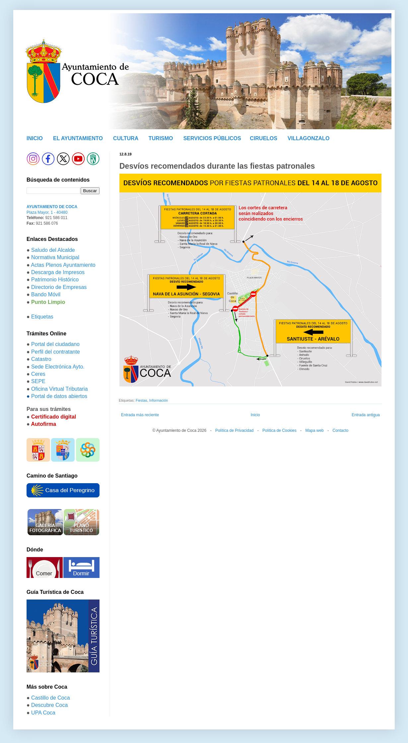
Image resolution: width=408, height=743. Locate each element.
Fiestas (141, 400)
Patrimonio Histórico (55, 279)
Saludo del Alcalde (53, 250)
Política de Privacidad (234, 430)
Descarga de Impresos (58, 272)
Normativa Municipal (55, 257)
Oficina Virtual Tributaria (59, 389)
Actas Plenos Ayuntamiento (63, 265)
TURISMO (161, 138)
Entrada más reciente (140, 415)
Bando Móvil (45, 294)
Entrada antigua (366, 415)
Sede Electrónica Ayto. (58, 367)
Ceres (38, 374)
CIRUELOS (263, 138)
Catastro (41, 359)
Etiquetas (42, 316)
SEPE (38, 381)
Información (158, 400)
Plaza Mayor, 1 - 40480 (47, 212)
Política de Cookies (279, 430)
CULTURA (125, 138)
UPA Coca (43, 712)
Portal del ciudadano (55, 344)
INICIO (35, 138)
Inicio (255, 415)
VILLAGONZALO (308, 138)
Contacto (340, 430)
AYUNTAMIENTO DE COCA (52, 206)
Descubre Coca (49, 705)
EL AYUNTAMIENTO (78, 138)
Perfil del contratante (55, 352)
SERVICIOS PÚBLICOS (212, 138)
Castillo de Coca (50, 698)
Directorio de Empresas (59, 287)
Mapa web (314, 430)
